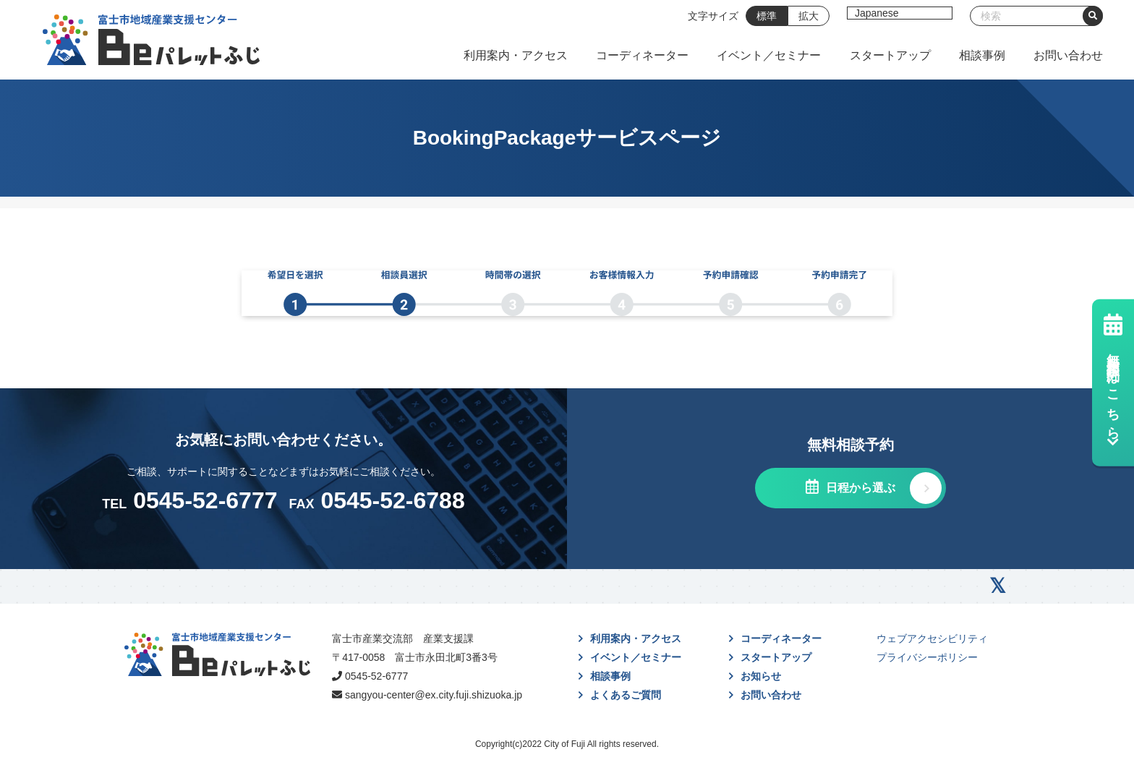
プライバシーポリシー (927, 657)
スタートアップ (890, 55)
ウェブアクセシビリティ (932, 638)
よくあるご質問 (625, 695)
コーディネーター (642, 55)
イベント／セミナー (769, 55)
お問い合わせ (1068, 55)
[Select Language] (899, 13)
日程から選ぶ (858, 488)
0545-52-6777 (376, 676)
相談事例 (982, 55)
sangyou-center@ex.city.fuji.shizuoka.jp (433, 695)
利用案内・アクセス (516, 55)
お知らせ (761, 676)
